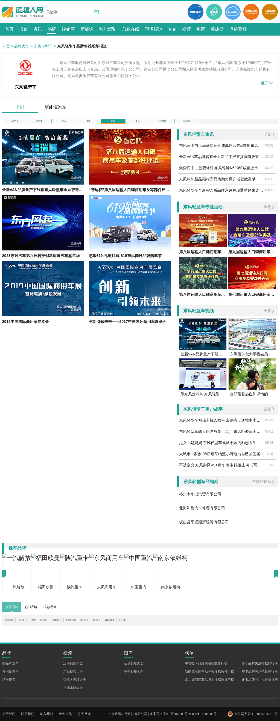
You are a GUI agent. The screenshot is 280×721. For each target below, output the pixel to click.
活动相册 (187, 124)
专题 (137, 124)
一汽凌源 (36, 629)
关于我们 (8, 714)
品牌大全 (21, 46)
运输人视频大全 (74, 680)
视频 (88, 124)
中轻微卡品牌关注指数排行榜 (206, 663)
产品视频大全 (73, 671)
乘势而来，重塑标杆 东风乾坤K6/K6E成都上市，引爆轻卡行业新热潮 (221, 174)
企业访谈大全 (73, 688)
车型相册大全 (134, 671)
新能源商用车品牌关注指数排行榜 (209, 671)
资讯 (63, 124)
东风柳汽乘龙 (199, 629)
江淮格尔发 (153, 629)
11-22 (269, 471)
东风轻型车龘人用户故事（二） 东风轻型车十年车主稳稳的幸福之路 (221, 437)
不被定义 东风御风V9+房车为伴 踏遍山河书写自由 (221, 471)
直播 (113, 124)
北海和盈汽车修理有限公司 (202, 514)
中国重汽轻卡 (100, 629)
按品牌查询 (10, 663)
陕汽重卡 (175, 629)
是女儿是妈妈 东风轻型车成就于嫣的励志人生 (218, 448)
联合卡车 (223, 629)
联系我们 (27, 714)
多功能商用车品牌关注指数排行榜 (209, 680)
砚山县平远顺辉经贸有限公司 (204, 528)
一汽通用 (56, 629)
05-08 (269, 449)
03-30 (269, 163)
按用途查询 (10, 671)
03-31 (269, 151)
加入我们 (46, 714)
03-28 (269, 174)
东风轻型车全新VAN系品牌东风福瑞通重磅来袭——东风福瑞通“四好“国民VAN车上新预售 (221, 196)
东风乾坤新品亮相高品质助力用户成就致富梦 (217, 185)
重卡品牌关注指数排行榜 (260, 671)
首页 (6, 46)
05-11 (269, 437)
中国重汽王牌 (127, 629)
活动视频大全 (73, 663)
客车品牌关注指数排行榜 (260, 663)
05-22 (269, 426)
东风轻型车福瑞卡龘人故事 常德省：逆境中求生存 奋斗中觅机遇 (221, 426)
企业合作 (65, 714)
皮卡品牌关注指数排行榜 (260, 680)
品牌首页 (14, 124)
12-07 (269, 460)
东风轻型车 (43, 46)
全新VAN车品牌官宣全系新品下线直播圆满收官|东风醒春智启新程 (221, 162)
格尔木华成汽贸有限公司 (200, 500)
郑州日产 (76, 629)
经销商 (39, 124)
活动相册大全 (134, 663)
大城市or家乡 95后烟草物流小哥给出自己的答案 (220, 460)
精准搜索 (8, 680)
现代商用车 (14, 629)
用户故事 (162, 124)
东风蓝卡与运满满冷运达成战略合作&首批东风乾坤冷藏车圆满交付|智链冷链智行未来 (221, 151)
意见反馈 (84, 714)
